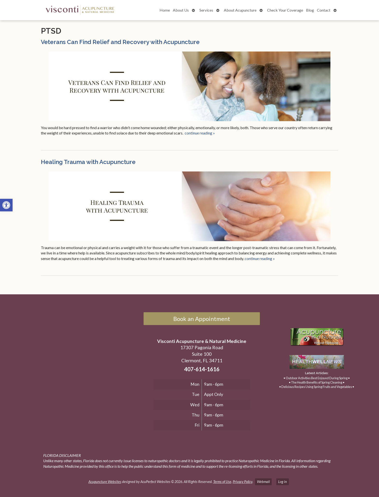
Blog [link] (310, 10)
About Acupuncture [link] (240, 10)
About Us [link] (181, 10)
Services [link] (206, 10)
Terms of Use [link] (222, 482)
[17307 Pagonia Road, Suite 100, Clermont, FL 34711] (73, 361)
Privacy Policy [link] (242, 482)
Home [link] (165, 10)
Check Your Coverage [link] (285, 10)
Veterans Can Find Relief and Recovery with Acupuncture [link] (120, 41)
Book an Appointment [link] (201, 318)
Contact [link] (323, 10)
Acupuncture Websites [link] (104, 482)
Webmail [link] (263, 482)
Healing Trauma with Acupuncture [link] (88, 161)
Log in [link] (282, 482)
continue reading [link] (200, 133)
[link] (6, 205)
